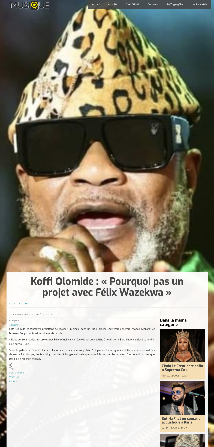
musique (13, 380)
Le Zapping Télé (175, 4)
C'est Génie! (132, 4)
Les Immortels (199, 4)
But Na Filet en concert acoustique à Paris (181, 420)
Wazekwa (14, 376)
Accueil (96, 4)
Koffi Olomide (16, 372)
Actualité (112, 4)
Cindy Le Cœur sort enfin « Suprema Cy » (182, 368)
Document (153, 4)
